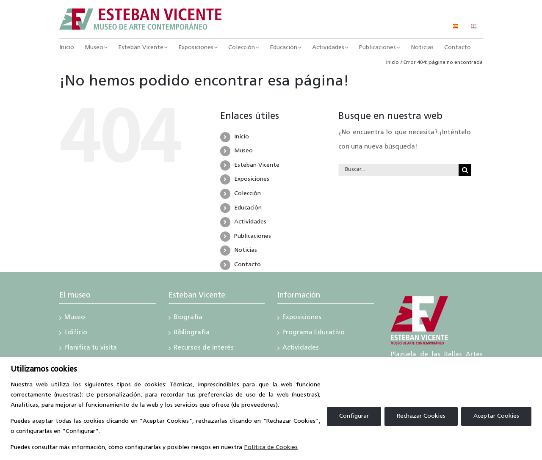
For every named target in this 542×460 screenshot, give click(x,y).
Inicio (241, 137)
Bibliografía (192, 333)
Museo (243, 151)
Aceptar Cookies (496, 416)
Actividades (250, 222)
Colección (247, 193)
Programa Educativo (313, 333)
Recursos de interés (204, 348)
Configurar (354, 416)
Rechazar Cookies (421, 416)
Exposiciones (251, 179)
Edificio (75, 333)
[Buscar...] (398, 170)
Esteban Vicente (256, 165)
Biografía (188, 318)
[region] (271, 408)
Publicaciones (252, 236)
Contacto (247, 265)
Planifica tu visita (90, 348)
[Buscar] (465, 170)
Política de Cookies (271, 447)
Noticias (245, 250)
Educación (248, 208)
